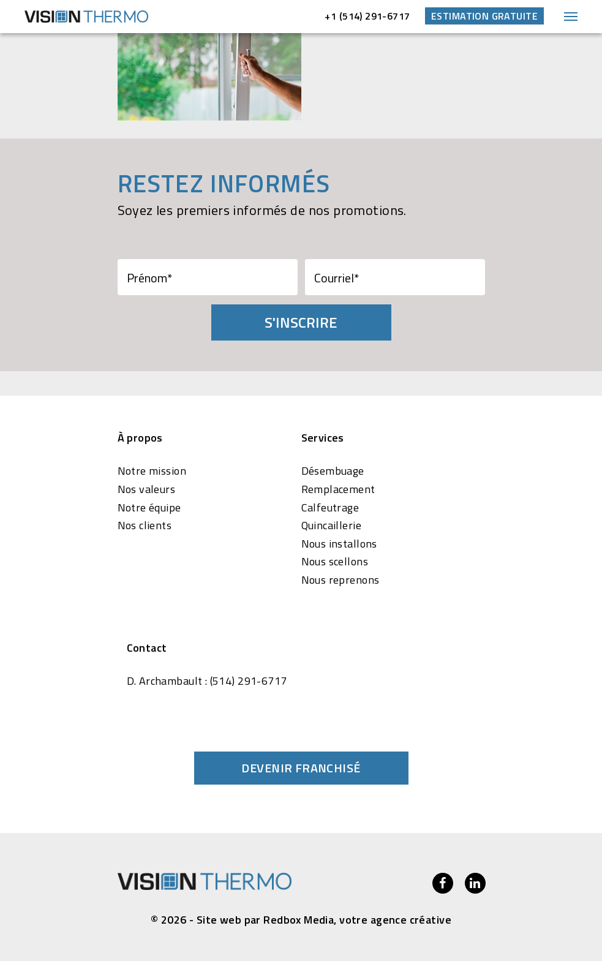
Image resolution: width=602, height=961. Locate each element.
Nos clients (145, 525)
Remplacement (338, 489)
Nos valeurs (147, 489)
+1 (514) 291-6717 (367, 16)
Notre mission (152, 471)
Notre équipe (149, 507)
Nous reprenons (340, 580)
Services (322, 438)
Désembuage (332, 471)
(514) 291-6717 (248, 681)
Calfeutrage (330, 507)
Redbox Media (298, 919)
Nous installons (339, 544)
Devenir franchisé (300, 767)
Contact (147, 648)
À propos (140, 438)
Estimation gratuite (484, 16)
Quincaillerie (331, 525)
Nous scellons (334, 561)
